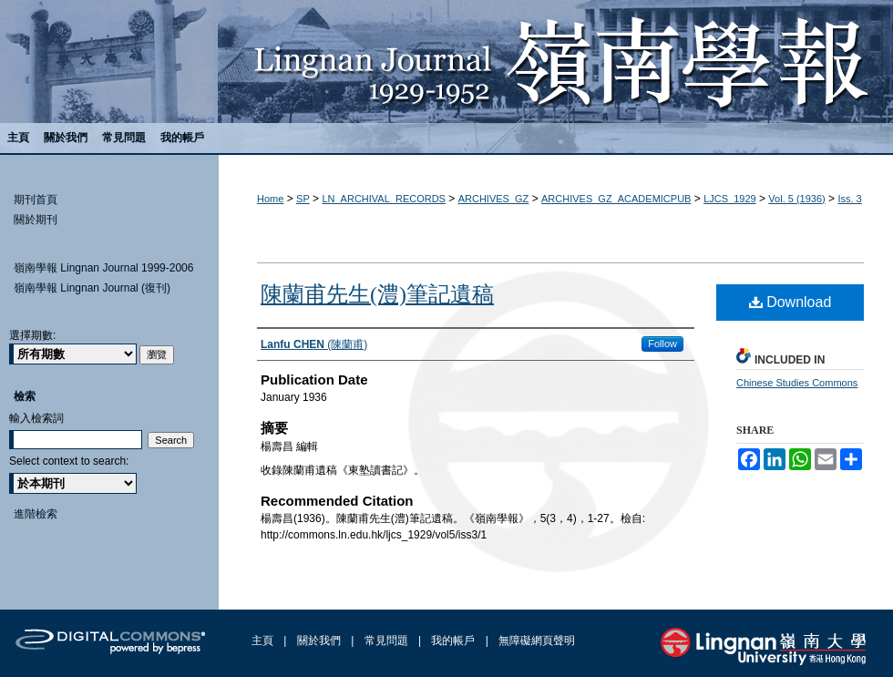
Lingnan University (763, 646)
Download (790, 302)
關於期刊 (35, 219)
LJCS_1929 (729, 198)
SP (303, 198)
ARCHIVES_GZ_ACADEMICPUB (616, 198)
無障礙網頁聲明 (536, 640)
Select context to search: (68, 461)
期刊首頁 (35, 199)
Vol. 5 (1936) (796, 198)
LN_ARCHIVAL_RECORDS (384, 198)
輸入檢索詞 (36, 418)
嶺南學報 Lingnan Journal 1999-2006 (103, 268)
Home (270, 198)
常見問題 (387, 640)
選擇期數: (32, 335)
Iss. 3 (849, 198)
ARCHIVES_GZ (493, 198)
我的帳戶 (454, 640)
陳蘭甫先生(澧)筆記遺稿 (377, 294)
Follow (662, 343)
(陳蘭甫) (314, 344)
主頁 (263, 640)
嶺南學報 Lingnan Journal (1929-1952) (446, 61)
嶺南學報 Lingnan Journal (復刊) (92, 288)
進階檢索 (35, 514)
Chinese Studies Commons (796, 382)
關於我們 (320, 640)
